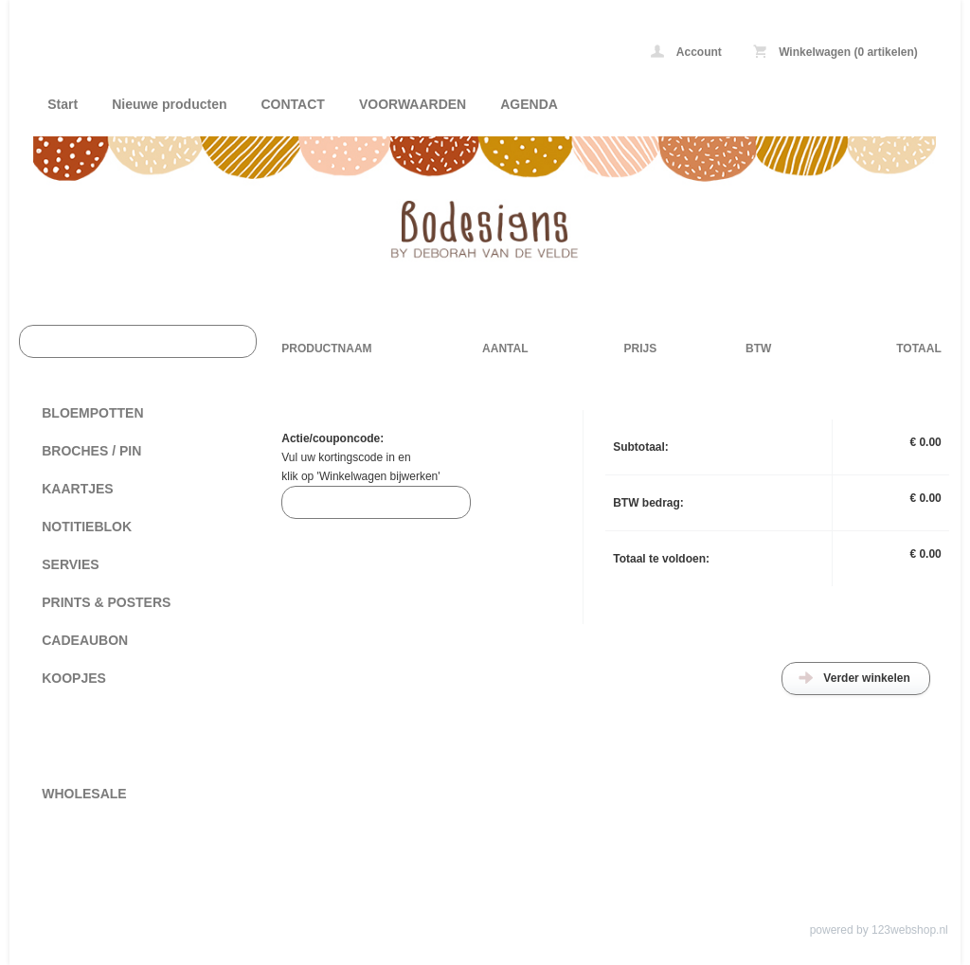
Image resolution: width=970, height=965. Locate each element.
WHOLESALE (84, 793)
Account (686, 52)
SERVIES (70, 564)
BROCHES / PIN (91, 450)
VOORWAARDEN (412, 104)
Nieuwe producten (169, 104)
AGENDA (529, 104)
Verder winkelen (866, 678)
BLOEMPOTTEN (92, 412)
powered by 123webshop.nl (879, 930)
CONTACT (293, 104)
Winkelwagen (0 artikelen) (835, 52)
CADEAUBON (85, 640)
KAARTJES (77, 488)
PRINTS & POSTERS (106, 602)
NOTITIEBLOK (87, 526)
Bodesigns (284, 54)
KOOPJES (74, 678)
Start (62, 104)
